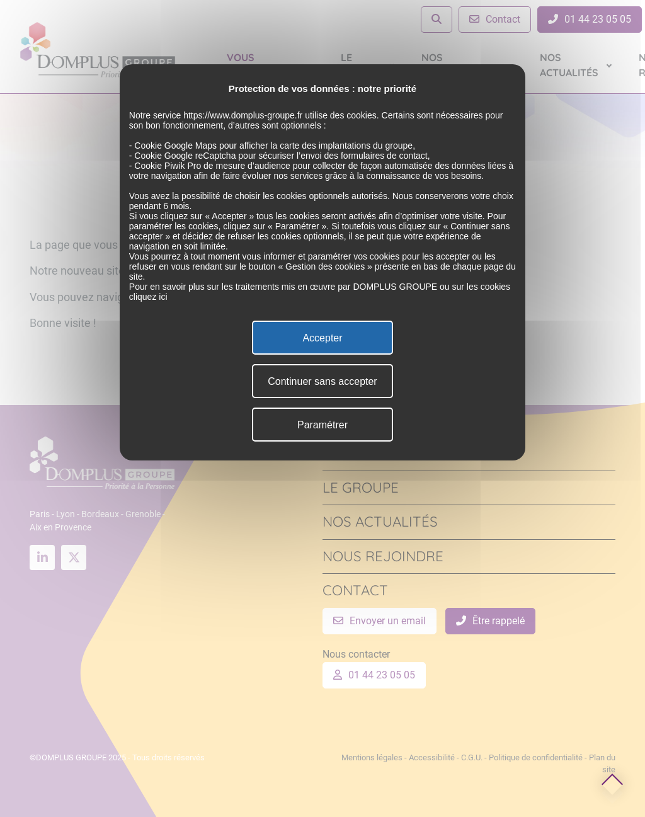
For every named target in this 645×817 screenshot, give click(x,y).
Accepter (322, 338)
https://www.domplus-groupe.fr (242, 115)
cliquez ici (148, 297)
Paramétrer (322, 425)
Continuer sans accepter (322, 381)
